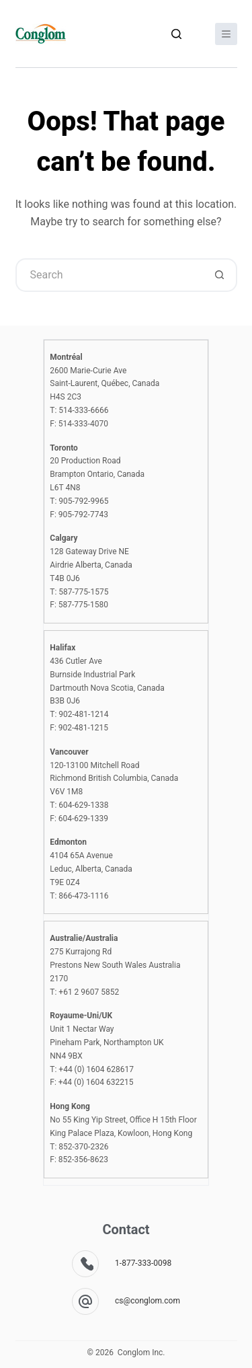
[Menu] (226, 34)
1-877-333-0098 (143, 1263)
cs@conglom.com (147, 1300)
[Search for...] (109, 275)
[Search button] (220, 275)
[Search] (176, 34)
